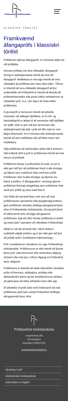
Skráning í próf (13, 369)
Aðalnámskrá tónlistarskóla (20, 376)
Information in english (17, 382)
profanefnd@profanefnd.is (34, 350)
